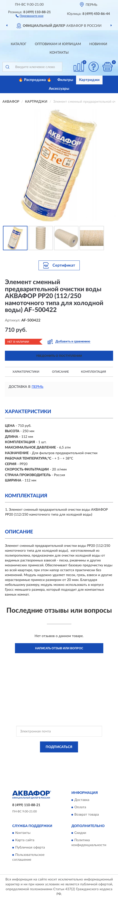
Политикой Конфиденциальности (83, 758)
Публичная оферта (30, 847)
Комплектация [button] (93, 371)
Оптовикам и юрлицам (58, 44)
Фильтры (65, 80)
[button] (29, 15)
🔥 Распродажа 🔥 (35, 80)
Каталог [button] (18, 44)
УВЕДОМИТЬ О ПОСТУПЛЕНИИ (59, 355)
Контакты (59, 52)
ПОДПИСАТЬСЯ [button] (59, 747)
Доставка (81, 800)
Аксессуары (59, 88)
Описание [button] (60, 371)
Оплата (80, 807)
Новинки (98, 44)
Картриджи (89, 80)
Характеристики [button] (26, 371)
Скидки (80, 833)
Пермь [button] (37, 387)
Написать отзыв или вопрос (59, 648)
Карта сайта (24, 840)
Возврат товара (86, 814)
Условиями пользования (52, 762)
